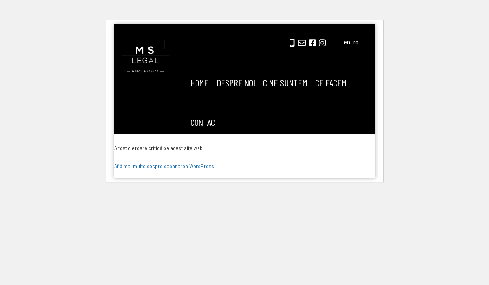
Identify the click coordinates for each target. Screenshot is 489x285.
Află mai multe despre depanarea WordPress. (164, 166)
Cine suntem (285, 82)
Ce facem (331, 82)
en (347, 42)
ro (356, 42)
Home (199, 82)
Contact (204, 122)
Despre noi (236, 82)
